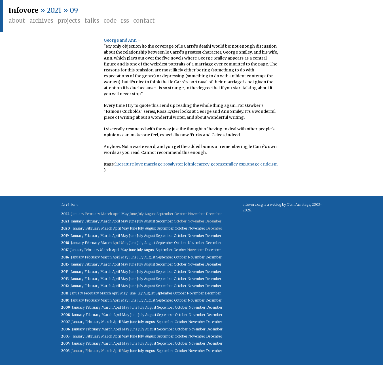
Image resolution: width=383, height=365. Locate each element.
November (196, 228)
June (132, 221)
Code (110, 20)
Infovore (24, 10)
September (164, 221)
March (105, 221)
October (181, 228)
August (149, 221)
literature (124, 164)
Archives (41, 20)
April (116, 221)
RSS (125, 20)
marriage (153, 164)
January (77, 221)
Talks (91, 20)
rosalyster (173, 164)
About (17, 20)
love (139, 164)
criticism (269, 164)
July (140, 221)
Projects (69, 20)
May (125, 214)
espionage (249, 164)
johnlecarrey (197, 164)
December (213, 236)
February (92, 221)
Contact (144, 20)
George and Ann (120, 40)
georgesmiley (224, 164)
